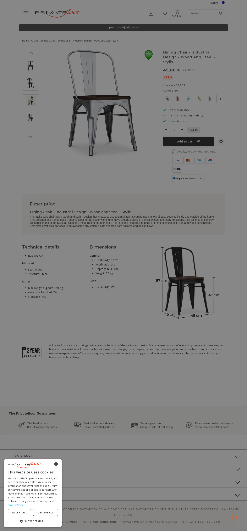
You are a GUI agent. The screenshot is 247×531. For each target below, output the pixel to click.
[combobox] (56, 464)
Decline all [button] (45, 512)
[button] (33, 521)
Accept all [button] (19, 512)
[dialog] (33, 493)
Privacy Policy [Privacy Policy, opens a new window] (15, 505)
